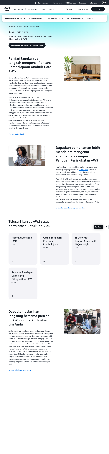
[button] (32, 9)
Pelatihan (12, 26)
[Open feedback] (107, 227)
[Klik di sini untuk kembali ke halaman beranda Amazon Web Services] (7, 10)
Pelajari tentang (22, 26)
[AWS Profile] (104, 2)
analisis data (83, 170)
